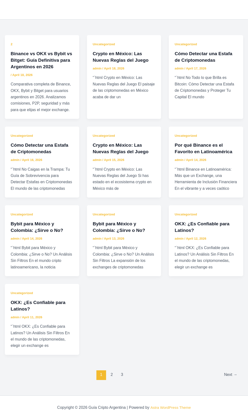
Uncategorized (104, 44)
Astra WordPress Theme (170, 406)
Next (230, 372)
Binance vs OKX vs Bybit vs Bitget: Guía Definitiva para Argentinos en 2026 (39, 60)
